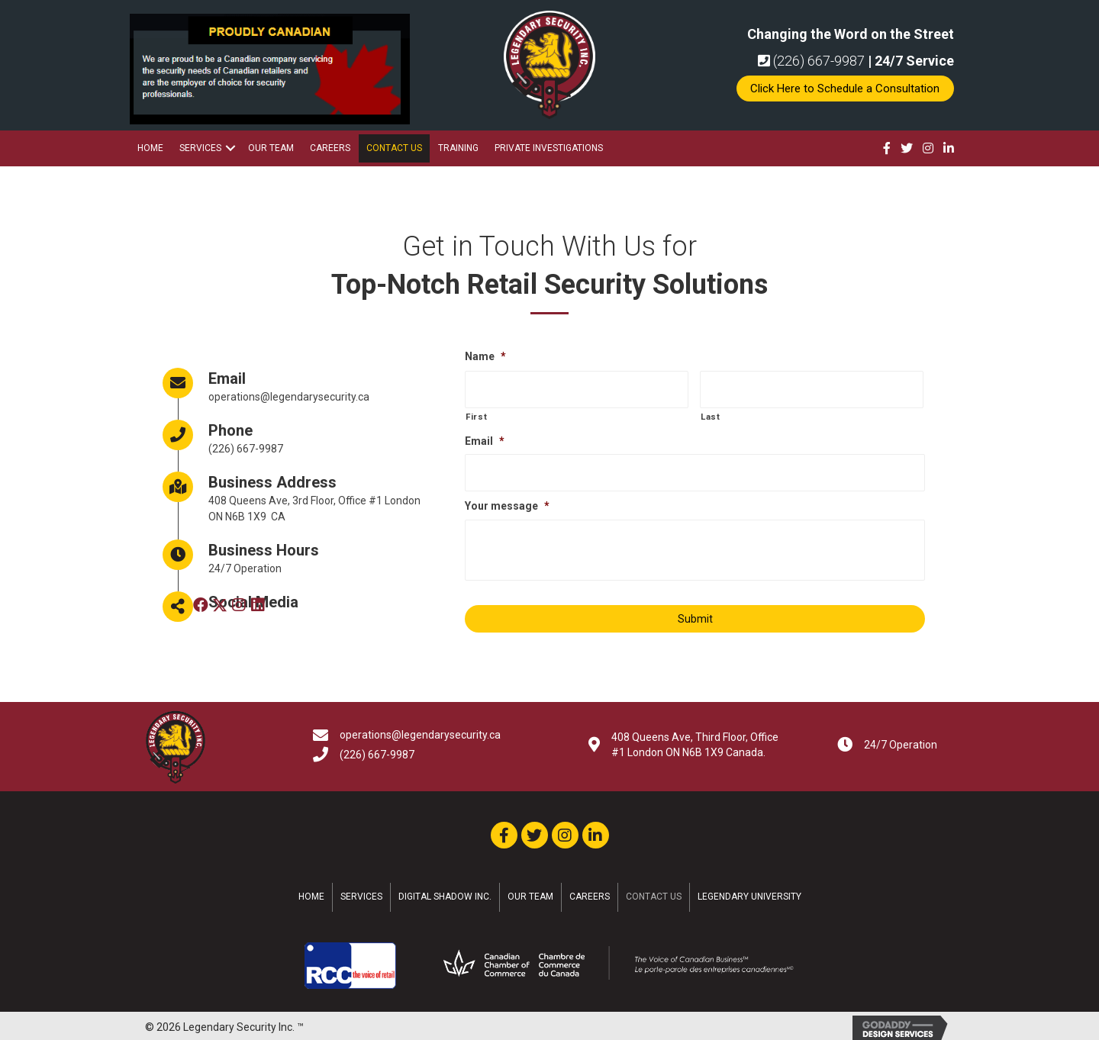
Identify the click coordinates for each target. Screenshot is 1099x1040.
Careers (330, 148)
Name (485, 356)
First (476, 414)
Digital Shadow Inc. (444, 892)
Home (150, 148)
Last (710, 414)
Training (458, 148)
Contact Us (394, 148)
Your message (507, 501)
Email (484, 438)
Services (200, 148)
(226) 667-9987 (811, 61)
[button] (845, 88)
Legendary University (749, 892)
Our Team (271, 148)
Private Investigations (549, 148)
